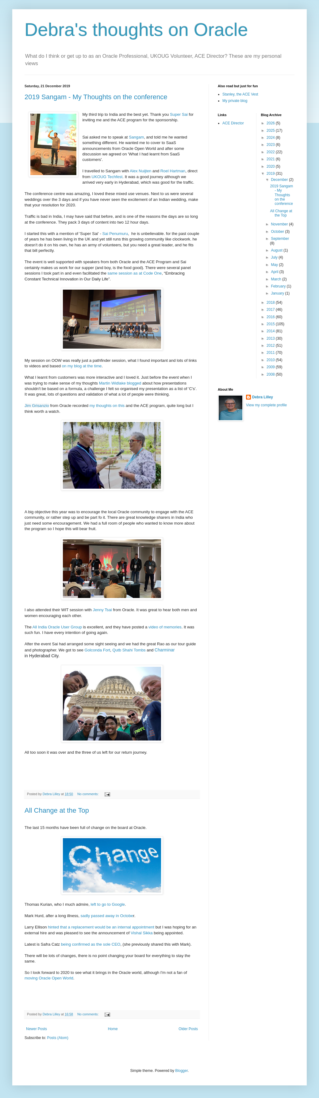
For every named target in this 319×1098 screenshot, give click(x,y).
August (277, 250)
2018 (271, 302)
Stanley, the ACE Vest (240, 94)
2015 (271, 324)
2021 (271, 159)
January (278, 293)
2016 (271, 317)
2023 (271, 145)
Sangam (136, 137)
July (275, 257)
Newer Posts (36, 1029)
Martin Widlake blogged (120, 383)
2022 (271, 152)
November (280, 224)
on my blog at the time (81, 366)
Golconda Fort (97, 650)
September (280, 238)
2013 (271, 338)
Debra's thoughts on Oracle (136, 29)
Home (113, 1029)
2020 (271, 166)
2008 (271, 374)
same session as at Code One (135, 273)
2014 (271, 331)
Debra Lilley (262, 397)
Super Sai (179, 114)
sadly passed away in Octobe (107, 915)
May (275, 265)
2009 (271, 367)
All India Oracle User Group (58, 627)
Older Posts (188, 1029)
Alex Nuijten (140, 171)
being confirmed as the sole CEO (91, 944)
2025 (271, 130)
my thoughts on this (107, 405)
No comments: (88, 794)
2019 (271, 173)
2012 (271, 345)
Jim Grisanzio (37, 405)
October (278, 231)
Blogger (181, 1071)
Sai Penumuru (115, 233)
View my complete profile (266, 405)
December (280, 180)
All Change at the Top (57, 810)
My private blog (234, 101)
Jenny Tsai (103, 610)
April (275, 272)
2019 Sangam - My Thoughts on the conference (96, 97)
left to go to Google (107, 904)
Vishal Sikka (142, 933)
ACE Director (233, 123)
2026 (271, 123)
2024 (271, 137)
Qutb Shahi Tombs (128, 650)
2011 (271, 352)
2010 (271, 360)
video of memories (165, 627)
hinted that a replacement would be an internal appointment (101, 927)
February (278, 286)
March (276, 279)
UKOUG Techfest (106, 176)
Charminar (165, 649)
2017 (271, 309)
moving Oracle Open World (49, 978)
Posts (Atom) (57, 1038)
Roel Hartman (172, 171)
